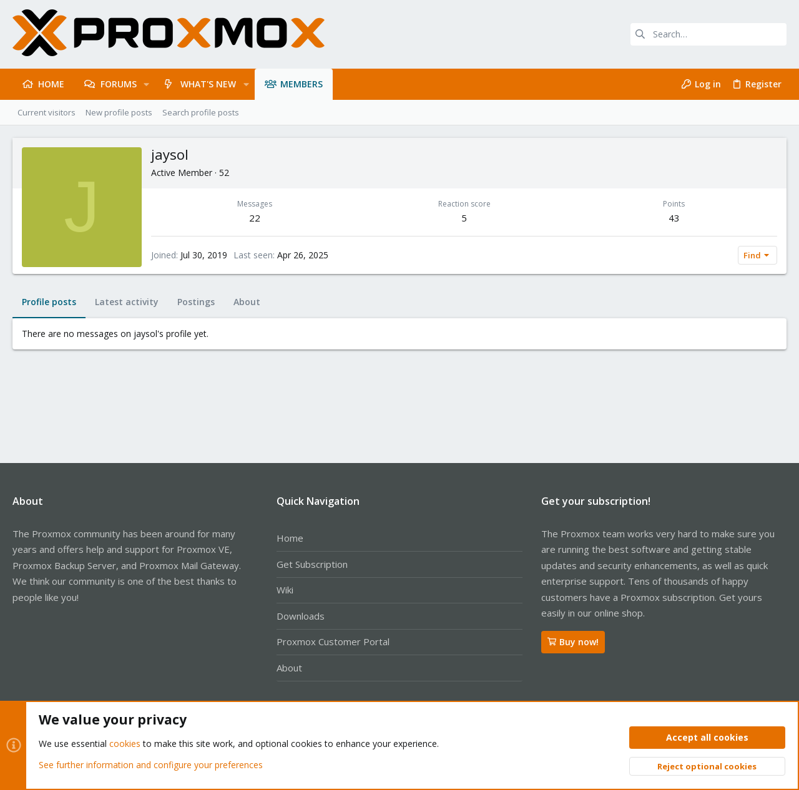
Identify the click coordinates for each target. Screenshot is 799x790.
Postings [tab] (196, 302)
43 (674, 218)
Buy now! (573, 642)
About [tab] (246, 302)
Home (290, 538)
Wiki (285, 589)
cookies (124, 744)
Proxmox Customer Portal (333, 641)
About (289, 667)
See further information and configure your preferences (151, 765)
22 (254, 218)
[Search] (708, 34)
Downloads (301, 616)
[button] (146, 84)
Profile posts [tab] (49, 302)
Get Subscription (312, 564)
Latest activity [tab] (127, 302)
